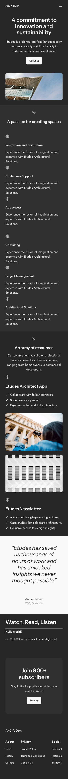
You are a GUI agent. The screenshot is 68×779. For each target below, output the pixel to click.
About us (34, 60)
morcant (32, 639)
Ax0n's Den (12, 5)
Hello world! (13, 631)
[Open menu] (60, 6)
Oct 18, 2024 (12, 639)
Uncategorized (49, 639)
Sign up (34, 700)
